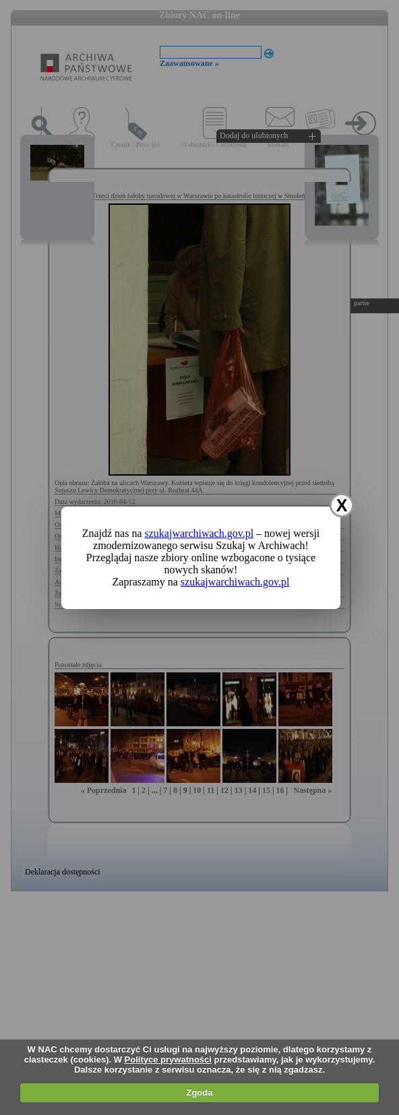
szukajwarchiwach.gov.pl (199, 533)
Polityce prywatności (168, 1059)
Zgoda (199, 1092)
